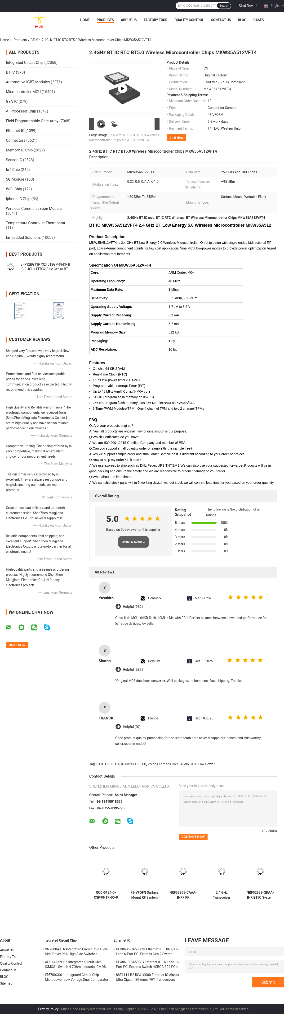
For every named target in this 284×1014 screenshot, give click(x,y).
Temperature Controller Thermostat (35, 223)
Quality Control (189, 20)
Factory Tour (156, 20)
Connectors (15, 140)
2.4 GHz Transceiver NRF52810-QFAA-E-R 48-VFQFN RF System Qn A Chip (221, 895)
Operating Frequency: (108, 281)
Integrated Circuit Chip (24, 62)
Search (223, 5)
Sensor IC (14, 160)
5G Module (15, 179)
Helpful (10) (131, 727)
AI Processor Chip (21, 111)
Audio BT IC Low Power (197, 764)
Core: (95, 272)
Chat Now (246, 5)
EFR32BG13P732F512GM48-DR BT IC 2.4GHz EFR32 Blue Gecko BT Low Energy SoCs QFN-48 (46, 269)
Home (85, 20)
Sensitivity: (99, 298)
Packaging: (99, 341)
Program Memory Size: (109, 332)
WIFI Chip (14, 189)
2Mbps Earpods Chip (163, 764)
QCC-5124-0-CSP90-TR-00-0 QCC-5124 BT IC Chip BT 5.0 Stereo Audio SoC (106, 895)
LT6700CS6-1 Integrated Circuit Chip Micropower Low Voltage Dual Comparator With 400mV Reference (76, 978)
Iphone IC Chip (18, 199)
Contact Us (221, 20)
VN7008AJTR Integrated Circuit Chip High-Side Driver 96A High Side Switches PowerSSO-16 (76, 952)
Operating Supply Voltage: (111, 307)
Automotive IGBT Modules (28, 82)
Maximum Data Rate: (107, 289)
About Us (129, 20)
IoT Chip (13, 169)
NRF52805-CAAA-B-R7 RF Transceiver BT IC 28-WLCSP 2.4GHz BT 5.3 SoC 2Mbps (183, 895)
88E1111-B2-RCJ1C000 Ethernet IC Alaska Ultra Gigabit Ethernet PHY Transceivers (147, 977)
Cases (258, 20)
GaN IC (12, 101)
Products (105, 20)
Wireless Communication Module (34, 208)
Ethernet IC (15, 130)
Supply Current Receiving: (111, 315)
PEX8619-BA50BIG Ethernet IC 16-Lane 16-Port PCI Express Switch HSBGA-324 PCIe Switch (148, 965)
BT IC (34, 40)
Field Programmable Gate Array (32, 121)
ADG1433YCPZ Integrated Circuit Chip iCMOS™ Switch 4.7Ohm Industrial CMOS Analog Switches (75, 965)
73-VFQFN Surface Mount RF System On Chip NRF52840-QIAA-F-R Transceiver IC (144, 895)
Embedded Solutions (23, 237)
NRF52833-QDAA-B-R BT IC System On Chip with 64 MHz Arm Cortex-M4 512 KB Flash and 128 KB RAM (260, 895)
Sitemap (6, 983)
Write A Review (133, 542)
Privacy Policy (48, 1009)
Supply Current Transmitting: (114, 324)
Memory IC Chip (19, 150)
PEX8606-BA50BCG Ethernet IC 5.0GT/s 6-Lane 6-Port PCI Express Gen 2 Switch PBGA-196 (147, 952)
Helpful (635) (133, 670)
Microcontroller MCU (23, 91)
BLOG (242, 20)
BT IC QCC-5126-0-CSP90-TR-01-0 (121, 764)
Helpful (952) (133, 607)
